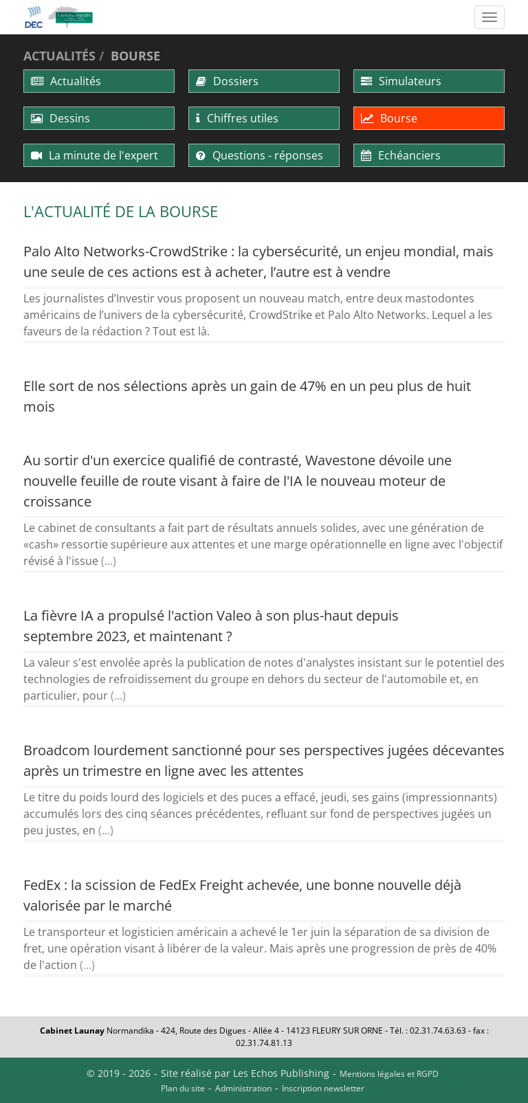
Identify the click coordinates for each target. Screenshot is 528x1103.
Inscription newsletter (323, 1088)
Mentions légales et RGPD (389, 1074)
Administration (243, 1088)
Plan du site (183, 1088)
